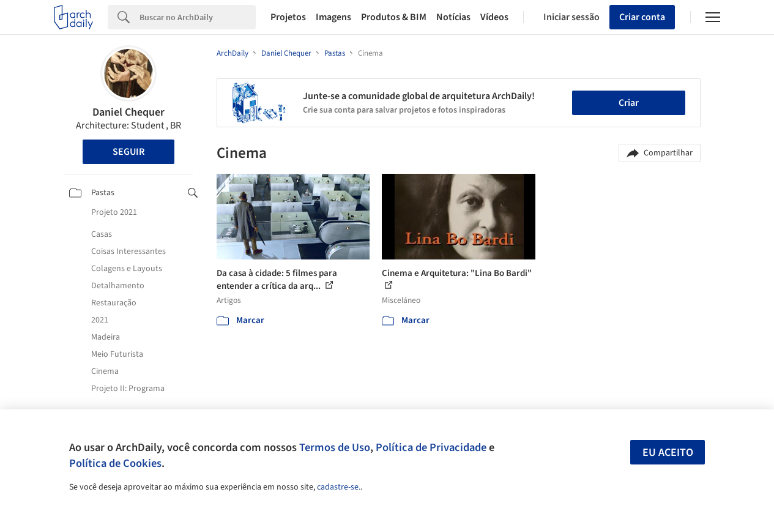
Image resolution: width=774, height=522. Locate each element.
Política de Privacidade (431, 447)
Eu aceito (667, 452)
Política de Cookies (115, 463)
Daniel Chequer (128, 112)
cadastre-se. (338, 487)
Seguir (128, 151)
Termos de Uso (334, 447)
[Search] (198, 17)
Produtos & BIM (393, 17)
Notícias (453, 17)
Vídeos (494, 17)
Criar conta (642, 17)
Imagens (333, 17)
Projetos (288, 17)
